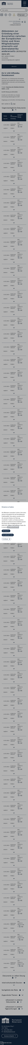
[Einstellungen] (6, 539)
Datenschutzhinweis (13, 527)
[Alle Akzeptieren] (6, 531)
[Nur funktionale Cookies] (8, 535)
